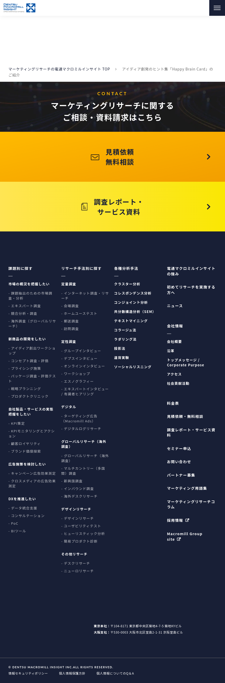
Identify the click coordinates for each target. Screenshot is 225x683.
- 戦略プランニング (24, 388)
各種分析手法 (126, 268)
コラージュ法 (125, 330)
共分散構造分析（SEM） (135, 311)
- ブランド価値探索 (24, 451)
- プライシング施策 (24, 368)
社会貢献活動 (178, 383)
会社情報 (175, 325)
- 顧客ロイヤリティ (24, 443)
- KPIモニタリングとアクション (31, 434)
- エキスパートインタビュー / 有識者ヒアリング (85, 392)
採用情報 (175, 520)
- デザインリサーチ (77, 518)
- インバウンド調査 (77, 488)
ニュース (175, 305)
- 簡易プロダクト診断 (79, 541)
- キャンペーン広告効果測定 (32, 473)
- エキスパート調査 (24, 305)
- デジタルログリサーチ (81, 428)
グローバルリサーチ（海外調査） (83, 444)
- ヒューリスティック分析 (83, 533)
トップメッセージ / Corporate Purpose (185, 362)
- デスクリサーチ (75, 563)
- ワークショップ (75, 373)
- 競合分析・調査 (22, 313)
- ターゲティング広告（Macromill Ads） (79, 419)
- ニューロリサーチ (77, 571)
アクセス (174, 374)
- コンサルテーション (26, 515)
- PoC (13, 523)
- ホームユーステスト (79, 313)
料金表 (173, 403)
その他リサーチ (74, 554)
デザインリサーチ (76, 509)
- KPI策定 (16, 423)
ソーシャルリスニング (133, 367)
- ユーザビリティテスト (81, 526)
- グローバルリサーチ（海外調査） (85, 458)
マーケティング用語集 (187, 488)
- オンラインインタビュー (83, 366)
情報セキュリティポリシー (28, 673)
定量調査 (68, 284)
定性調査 (68, 341)
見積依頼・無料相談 (185, 416)
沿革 (171, 350)
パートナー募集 (181, 475)
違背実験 (121, 357)
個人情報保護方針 (72, 673)
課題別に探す (20, 268)
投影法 (119, 348)
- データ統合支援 (22, 508)
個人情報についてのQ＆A (115, 673)
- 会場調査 (70, 305)
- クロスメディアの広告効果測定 (32, 484)
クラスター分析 (127, 284)
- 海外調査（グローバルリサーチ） (32, 324)
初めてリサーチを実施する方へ (191, 290)
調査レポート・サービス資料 (191, 432)
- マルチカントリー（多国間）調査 (83, 471)
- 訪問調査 (70, 328)
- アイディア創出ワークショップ (32, 351)
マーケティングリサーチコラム (191, 504)
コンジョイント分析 (131, 302)
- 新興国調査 (72, 481)
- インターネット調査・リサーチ (85, 296)
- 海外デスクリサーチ (79, 496)
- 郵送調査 (70, 321)
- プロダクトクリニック (28, 396)
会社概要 (174, 341)
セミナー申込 (179, 448)
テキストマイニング (131, 320)
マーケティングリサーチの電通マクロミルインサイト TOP (59, 69)
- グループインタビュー (81, 350)
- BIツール (17, 531)
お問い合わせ (179, 461)
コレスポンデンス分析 (133, 293)
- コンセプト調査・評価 (28, 360)
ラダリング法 (125, 339)
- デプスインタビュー (79, 358)
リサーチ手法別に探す (81, 268)
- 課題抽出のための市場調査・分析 (30, 296)
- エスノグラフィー (77, 381)
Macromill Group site (185, 536)
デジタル (68, 406)
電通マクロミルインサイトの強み (191, 271)
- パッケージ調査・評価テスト (32, 379)
